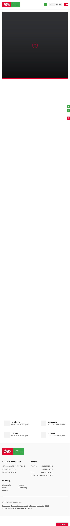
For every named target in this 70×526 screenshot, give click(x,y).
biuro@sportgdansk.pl (45, 475)
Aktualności (6, 485)
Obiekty (21, 485)
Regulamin (6, 506)
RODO (47, 506)
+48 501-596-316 (47, 469)
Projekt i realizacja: (17, 508)
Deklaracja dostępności (19, 506)
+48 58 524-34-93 (47, 472)
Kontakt (5, 490)
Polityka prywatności (36, 506)
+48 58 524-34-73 (47, 466)
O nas (4, 488)
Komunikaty (22, 488)
